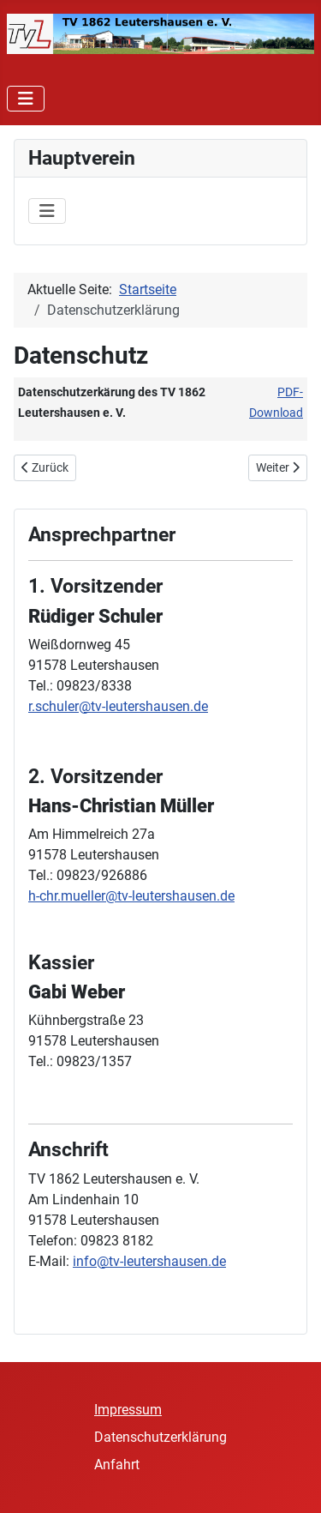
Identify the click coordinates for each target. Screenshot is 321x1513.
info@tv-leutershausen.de (149, 1261)
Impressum (128, 1409)
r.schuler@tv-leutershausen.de (118, 706)
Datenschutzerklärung (160, 1437)
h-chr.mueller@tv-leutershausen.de (131, 896)
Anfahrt (117, 1464)
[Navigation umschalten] (26, 99)
